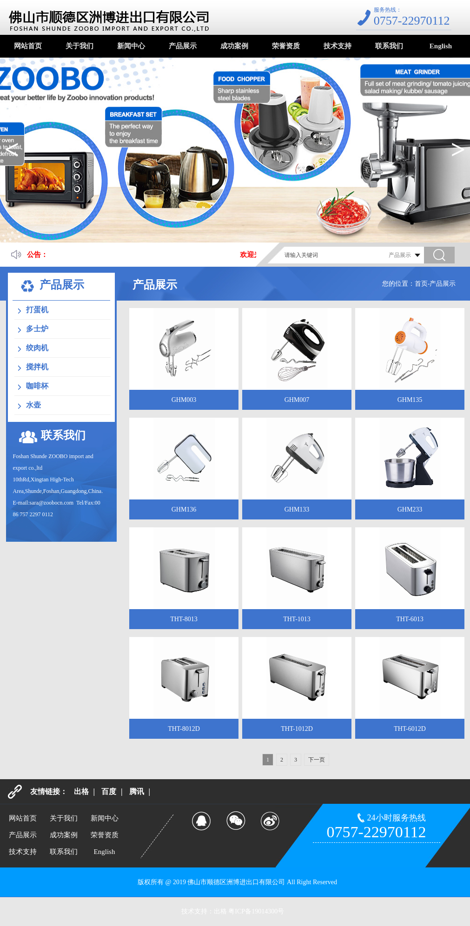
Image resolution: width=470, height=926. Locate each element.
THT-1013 (297, 619)
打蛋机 (37, 310)
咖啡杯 (37, 386)
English (441, 46)
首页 (421, 283)
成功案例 (234, 46)
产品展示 (183, 46)
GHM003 (184, 399)
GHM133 (297, 509)
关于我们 (79, 46)
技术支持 (337, 46)
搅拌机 (37, 367)
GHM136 (184, 509)
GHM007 (297, 399)
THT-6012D (410, 728)
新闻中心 (131, 46)
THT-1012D (297, 728)
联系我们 (389, 46)
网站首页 (28, 46)
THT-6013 (410, 619)
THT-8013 (184, 619)
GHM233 (410, 509)
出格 (81, 791)
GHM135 (410, 399)
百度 (108, 791)
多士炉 (37, 329)
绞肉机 (37, 348)
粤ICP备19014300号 (256, 911)
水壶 (33, 405)
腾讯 (136, 791)
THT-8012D (184, 728)
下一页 (316, 759)
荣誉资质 (286, 46)
